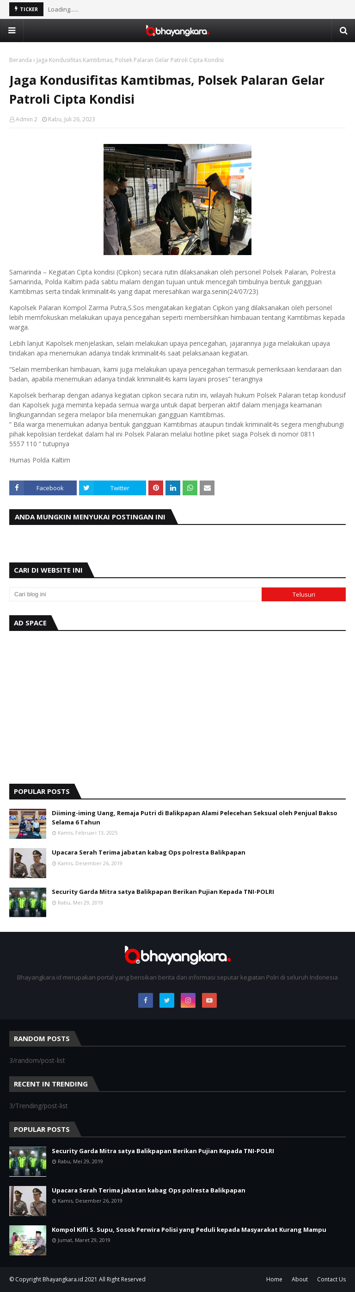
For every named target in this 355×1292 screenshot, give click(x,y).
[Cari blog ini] (135, 594)
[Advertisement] (177, 705)
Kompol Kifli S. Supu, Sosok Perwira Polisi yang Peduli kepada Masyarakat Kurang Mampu (189, 1229)
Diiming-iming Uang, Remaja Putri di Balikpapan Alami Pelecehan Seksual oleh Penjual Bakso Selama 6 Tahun (194, 817)
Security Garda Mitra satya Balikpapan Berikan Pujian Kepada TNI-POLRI (163, 891)
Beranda (20, 60)
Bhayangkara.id (63, 1279)
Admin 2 (26, 119)
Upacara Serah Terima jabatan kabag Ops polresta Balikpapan (148, 852)
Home (274, 1279)
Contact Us (331, 1279)
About (300, 1279)
